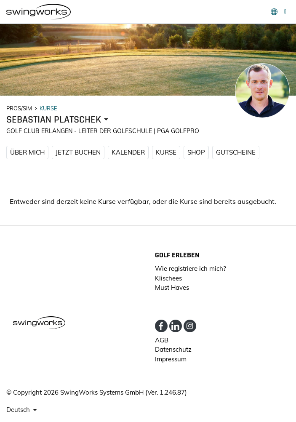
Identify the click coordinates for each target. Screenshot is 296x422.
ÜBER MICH (27, 152)
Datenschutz (173, 349)
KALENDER (128, 152)
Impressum (171, 359)
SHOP (196, 152)
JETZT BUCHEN (78, 152)
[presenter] (58, 120)
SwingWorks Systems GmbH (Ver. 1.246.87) (123, 392)
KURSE (166, 152)
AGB (161, 340)
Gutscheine (236, 152)
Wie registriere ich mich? (190, 268)
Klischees (168, 278)
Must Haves (172, 287)
